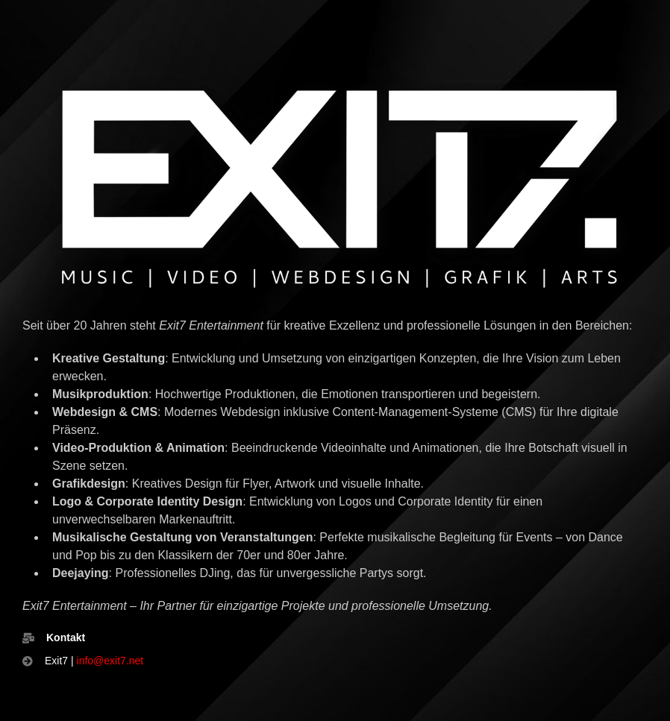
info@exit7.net (110, 661)
